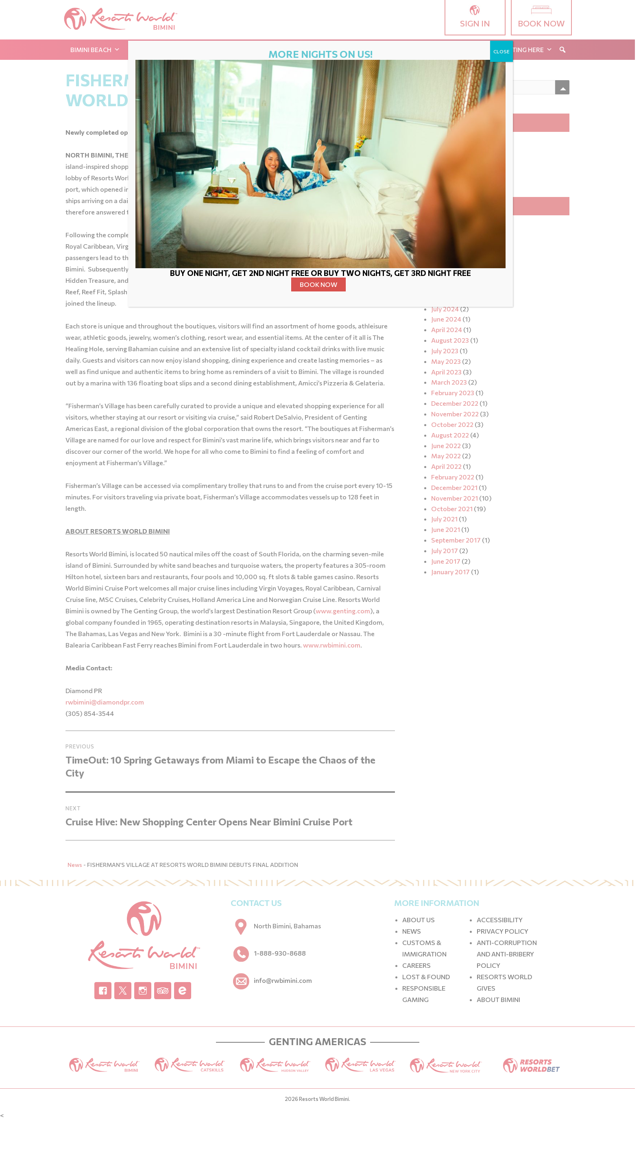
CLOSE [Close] (501, 51)
